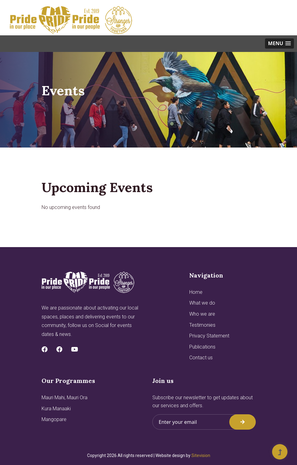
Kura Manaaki (56, 409)
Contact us (201, 358)
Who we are (202, 314)
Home (196, 292)
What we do (202, 303)
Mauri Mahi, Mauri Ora (64, 397)
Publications (202, 347)
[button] (279, 43)
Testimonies (202, 325)
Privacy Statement (209, 336)
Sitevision (200, 455)
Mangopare (54, 419)
